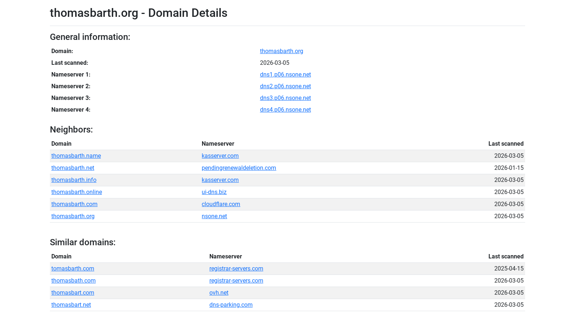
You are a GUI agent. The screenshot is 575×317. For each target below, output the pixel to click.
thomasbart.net (71, 304)
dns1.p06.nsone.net (285, 74)
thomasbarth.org (281, 51)
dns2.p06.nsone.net (285, 86)
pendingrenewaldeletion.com (239, 167)
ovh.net (218, 292)
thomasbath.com (73, 280)
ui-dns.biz (214, 192)
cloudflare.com (221, 204)
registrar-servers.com (236, 268)
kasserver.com (220, 155)
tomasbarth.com (72, 268)
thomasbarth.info (73, 179)
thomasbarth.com (74, 204)
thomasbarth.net (72, 167)
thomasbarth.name (76, 155)
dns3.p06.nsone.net (285, 97)
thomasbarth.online (76, 192)
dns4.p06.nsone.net (285, 109)
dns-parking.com (231, 304)
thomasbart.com (72, 292)
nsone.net (214, 216)
